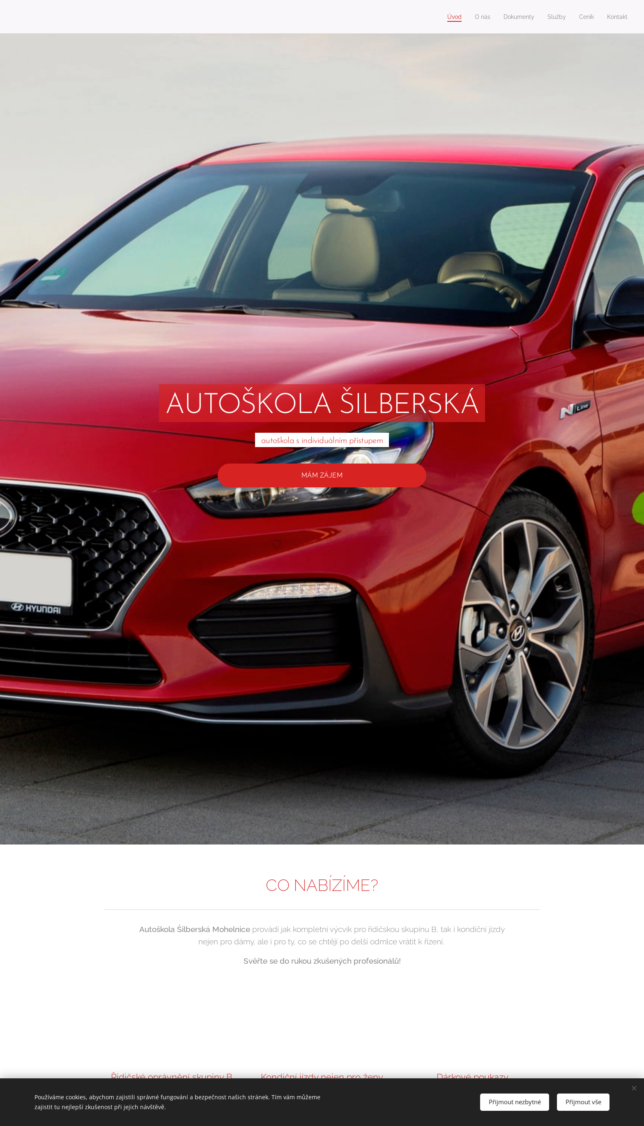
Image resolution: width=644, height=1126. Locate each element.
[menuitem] (447, 17)
